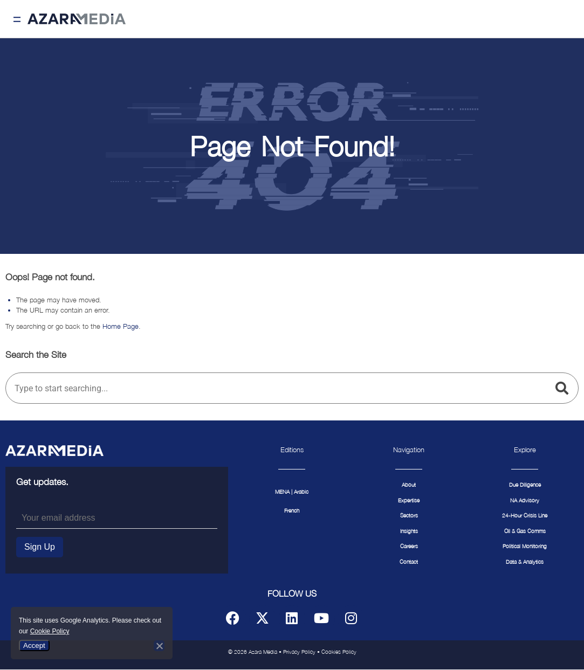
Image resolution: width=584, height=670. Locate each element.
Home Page (120, 326)
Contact (409, 562)
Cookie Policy (50, 631)
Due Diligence (525, 485)
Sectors (409, 516)
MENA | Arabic (291, 492)
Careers (409, 546)
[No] (159, 645)
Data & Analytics (525, 562)
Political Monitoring (525, 546)
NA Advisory (524, 500)
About (409, 485)
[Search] (564, 388)
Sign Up (39, 546)
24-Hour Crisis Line (524, 516)
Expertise (409, 500)
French (291, 511)
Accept (34, 645)
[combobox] (278, 388)
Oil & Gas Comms (525, 531)
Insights (409, 531)
